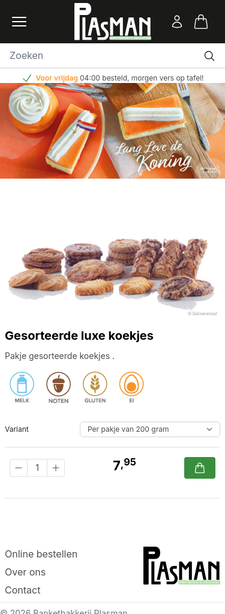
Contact (22, 590)
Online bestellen (41, 554)
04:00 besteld (103, 77)
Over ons (25, 572)
